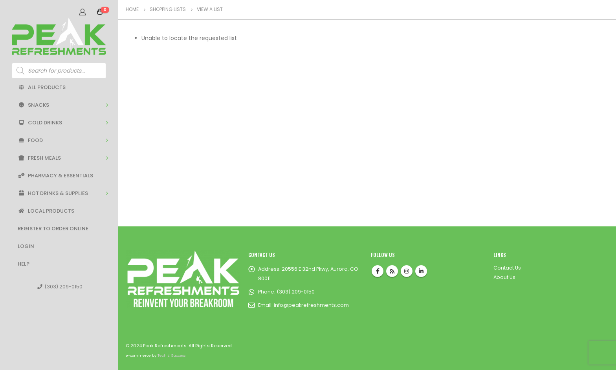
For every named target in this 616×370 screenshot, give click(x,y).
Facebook (377, 271)
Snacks (33, 105)
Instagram (406, 271)
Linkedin (421, 271)
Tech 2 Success (171, 355)
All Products (42, 87)
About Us (504, 277)
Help (23, 264)
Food (30, 140)
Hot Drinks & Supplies (53, 193)
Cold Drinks (40, 122)
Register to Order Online (53, 228)
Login (26, 246)
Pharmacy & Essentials (55, 175)
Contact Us (507, 267)
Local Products (46, 211)
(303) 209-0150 (59, 286)
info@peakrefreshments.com (311, 305)
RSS (392, 271)
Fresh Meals (39, 158)
